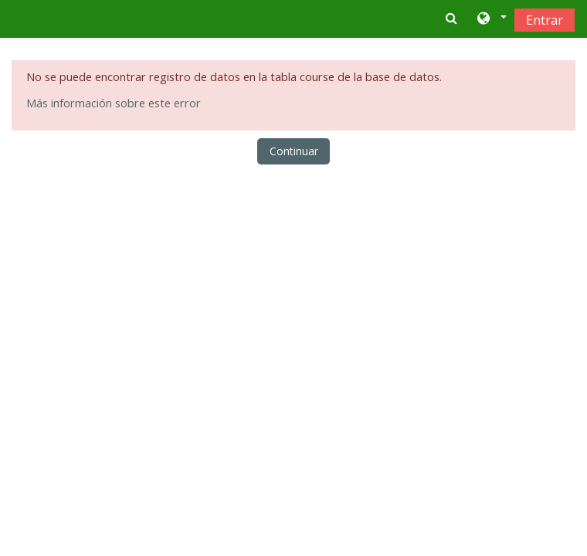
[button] (491, 19)
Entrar (544, 20)
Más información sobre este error (113, 103)
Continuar (294, 151)
